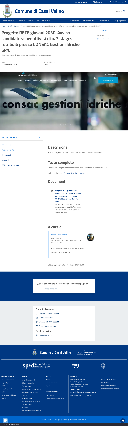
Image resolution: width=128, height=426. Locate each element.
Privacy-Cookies (46, 420)
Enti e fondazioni (6, 389)
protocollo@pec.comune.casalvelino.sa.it (83, 392)
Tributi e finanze (27, 404)
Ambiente (25, 407)
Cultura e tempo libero (28, 383)
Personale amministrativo (9, 395)
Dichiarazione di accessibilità (110, 389)
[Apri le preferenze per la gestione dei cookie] (5, 420)
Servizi (24, 376)
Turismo (24, 395)
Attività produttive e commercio (31, 389)
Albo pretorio (50, 395)
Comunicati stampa (52, 383)
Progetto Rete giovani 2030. (74, 173)
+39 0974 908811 (75, 389)
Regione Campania (81, 2)
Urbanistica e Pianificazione (30, 392)
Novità (10, 26)
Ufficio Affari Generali (59, 234)
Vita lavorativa (26, 386)
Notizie (16, 26)
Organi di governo (6, 383)
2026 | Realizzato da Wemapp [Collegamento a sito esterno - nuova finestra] (10, 424)
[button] (116, 2)
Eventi (47, 386)
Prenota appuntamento (108, 379)
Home (3, 26)
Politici (3, 392)
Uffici (3, 386)
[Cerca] (124, 11)
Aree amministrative (7, 380)
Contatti (73, 376)
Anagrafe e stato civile (28, 380)
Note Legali (57, 420)
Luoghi (3, 398)
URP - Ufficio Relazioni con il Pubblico (81, 396)
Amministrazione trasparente (55, 399)
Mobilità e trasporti (27, 398)
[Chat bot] (122, 420)
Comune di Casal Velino (39, 11)
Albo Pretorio (97, 2)
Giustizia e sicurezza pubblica (31, 401)
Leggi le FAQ (105, 382)
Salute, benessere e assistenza (31, 410)
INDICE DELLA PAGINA (10, 137)
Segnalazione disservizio (108, 385)
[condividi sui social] (102, 30)
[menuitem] (73, 20)
